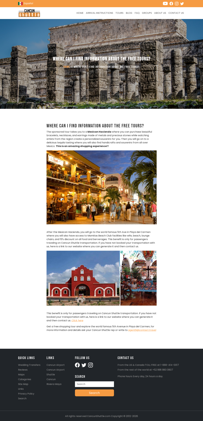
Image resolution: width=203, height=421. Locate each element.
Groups (147, 13)
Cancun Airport (56, 365)
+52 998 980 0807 (162, 369)
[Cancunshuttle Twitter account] (182, 3)
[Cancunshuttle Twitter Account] (84, 365)
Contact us (176, 13)
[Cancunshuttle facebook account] (77, 365)
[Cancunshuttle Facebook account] (172, 3)
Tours (119, 13)
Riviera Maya (54, 384)
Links (21, 389)
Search (22, 398)
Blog (129, 13)
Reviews (23, 369)
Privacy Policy (26, 393)
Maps (21, 374)
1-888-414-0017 (169, 365)
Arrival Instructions (99, 13)
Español (25, 3)
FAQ (137, 13)
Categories (24, 379)
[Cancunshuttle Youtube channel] (166, 3)
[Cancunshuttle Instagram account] (177, 3)
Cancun (51, 379)
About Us (160, 13)
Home (79, 13)
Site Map (23, 384)
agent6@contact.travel (142, 330)
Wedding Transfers (29, 365)
